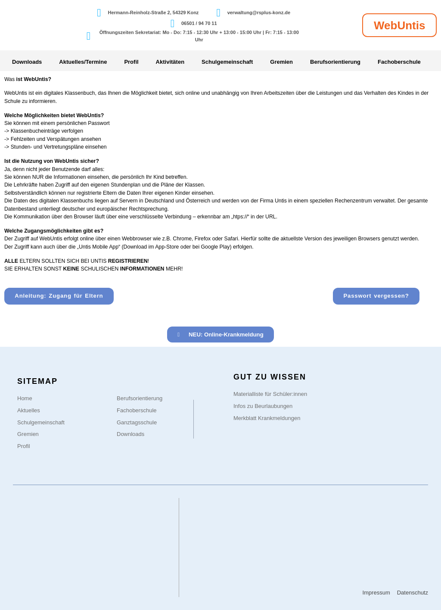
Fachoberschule (399, 62)
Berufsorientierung (335, 62)
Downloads (27, 62)
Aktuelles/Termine (83, 62)
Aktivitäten (170, 62)
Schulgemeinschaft (227, 62)
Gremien (281, 62)
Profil (131, 62)
